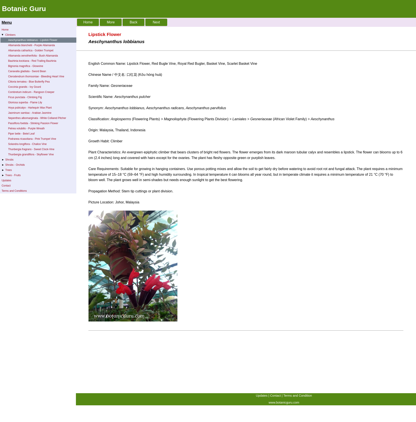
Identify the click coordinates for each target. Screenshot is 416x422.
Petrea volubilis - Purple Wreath (26, 128)
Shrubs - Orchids (13, 164)
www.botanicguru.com (284, 402)
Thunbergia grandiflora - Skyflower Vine (31, 154)
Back (134, 22)
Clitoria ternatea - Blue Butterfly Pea (28, 81)
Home (5, 29)
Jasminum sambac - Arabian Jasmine (29, 112)
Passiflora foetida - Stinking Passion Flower (33, 123)
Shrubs (7, 159)
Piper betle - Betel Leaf (21, 133)
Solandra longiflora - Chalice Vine (27, 144)
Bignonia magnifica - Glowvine (25, 66)
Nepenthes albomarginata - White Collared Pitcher (37, 118)
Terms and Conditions (14, 190)
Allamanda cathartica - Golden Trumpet (30, 50)
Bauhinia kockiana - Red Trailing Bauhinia (32, 60)
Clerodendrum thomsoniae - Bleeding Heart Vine (36, 76)
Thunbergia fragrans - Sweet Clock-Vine (31, 149)
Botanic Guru (24, 9)
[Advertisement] (206, 363)
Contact (6, 185)
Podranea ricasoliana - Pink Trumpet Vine (32, 138)
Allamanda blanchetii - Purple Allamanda (31, 45)
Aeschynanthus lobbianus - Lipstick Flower (32, 40)
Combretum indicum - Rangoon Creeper (31, 92)
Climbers (8, 34)
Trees (7, 170)
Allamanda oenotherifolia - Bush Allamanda (33, 55)
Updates (6, 180)
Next (156, 22)
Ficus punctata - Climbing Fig (25, 97)
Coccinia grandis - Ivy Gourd (24, 86)
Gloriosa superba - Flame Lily (25, 102)
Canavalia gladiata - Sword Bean (27, 71)
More (111, 22)
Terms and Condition (297, 395)
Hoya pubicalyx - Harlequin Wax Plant (30, 107)
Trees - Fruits (11, 175)
